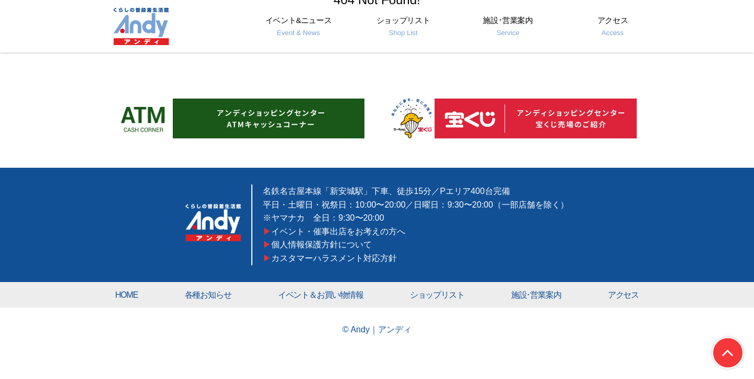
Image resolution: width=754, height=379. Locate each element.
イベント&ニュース (298, 26)
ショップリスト (403, 26)
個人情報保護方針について (322, 244)
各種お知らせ (208, 294)
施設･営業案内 (508, 26)
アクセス (612, 26)
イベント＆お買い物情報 (320, 294)
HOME (126, 294)
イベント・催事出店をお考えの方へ (339, 231)
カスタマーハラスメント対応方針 (334, 258)
